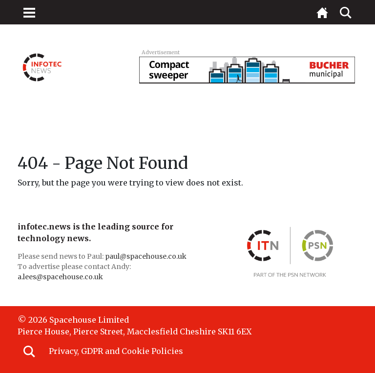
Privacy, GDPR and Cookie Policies (116, 351)
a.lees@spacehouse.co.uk (61, 276)
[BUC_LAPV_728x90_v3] (247, 69)
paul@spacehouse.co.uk (146, 256)
